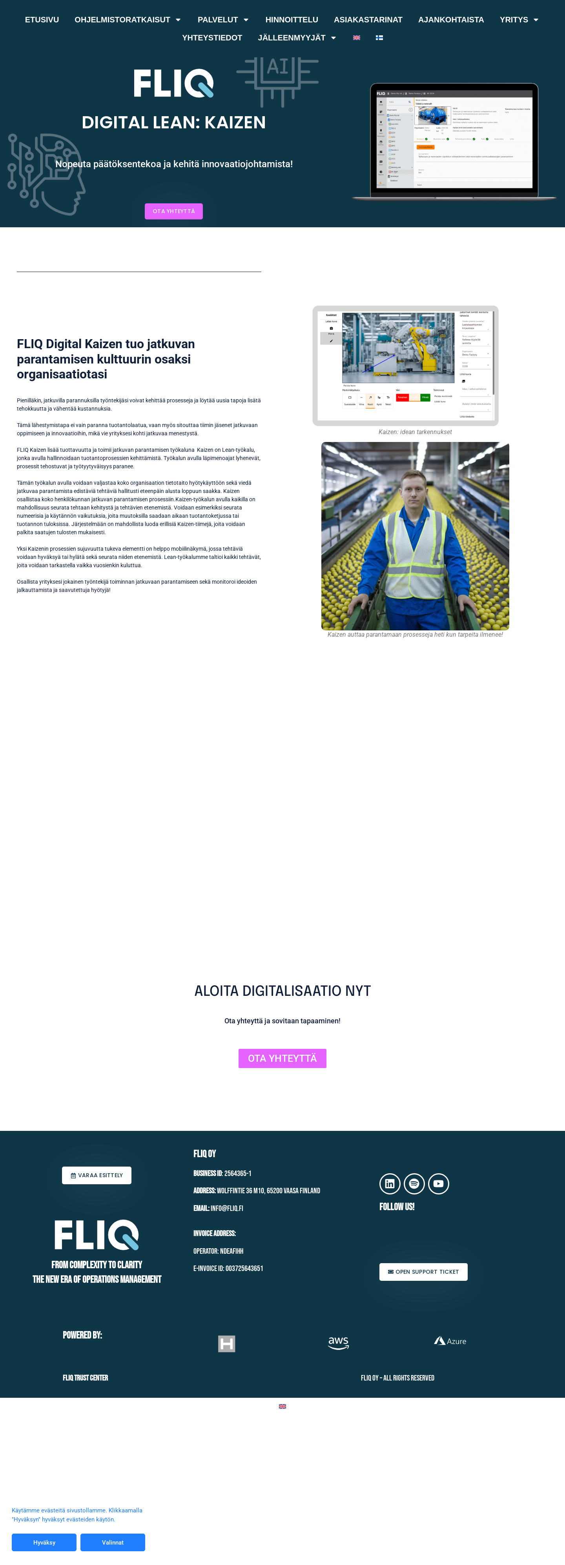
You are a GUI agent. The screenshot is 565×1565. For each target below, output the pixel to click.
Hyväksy (44, 1542)
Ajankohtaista (451, 19)
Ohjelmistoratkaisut (128, 19)
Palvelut (224, 19)
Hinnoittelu (292, 19)
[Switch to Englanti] (356, 38)
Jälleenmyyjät (297, 38)
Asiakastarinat (368, 19)
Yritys (520, 19)
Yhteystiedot (212, 37)
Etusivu (42, 19)
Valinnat (113, 1542)
